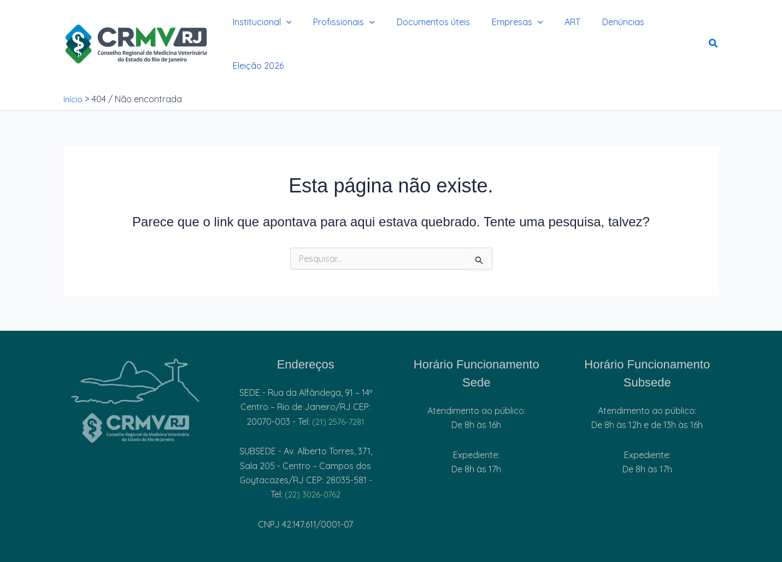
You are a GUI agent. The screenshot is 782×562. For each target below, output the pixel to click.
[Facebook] (140, 552)
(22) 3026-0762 (313, 463)
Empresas (502, 28)
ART (553, 28)
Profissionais (338, 28)
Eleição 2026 (663, 28)
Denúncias (600, 28)
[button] (284, 28)
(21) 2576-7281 (338, 390)
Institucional (260, 28)
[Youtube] (205, 552)
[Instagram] (70, 552)
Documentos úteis (423, 28)
